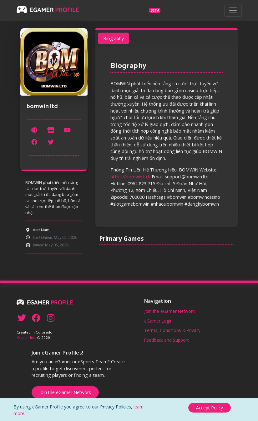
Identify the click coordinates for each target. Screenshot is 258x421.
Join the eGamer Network (169, 311)
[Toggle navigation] (233, 10)
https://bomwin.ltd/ (130, 177)
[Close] (209, 407)
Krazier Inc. (26, 337)
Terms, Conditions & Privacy (172, 330)
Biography (113, 39)
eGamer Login (158, 321)
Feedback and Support (166, 340)
